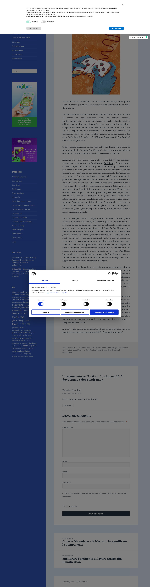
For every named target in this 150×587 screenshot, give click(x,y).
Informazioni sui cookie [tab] (105, 280)
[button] (123, 5)
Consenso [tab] (44, 280)
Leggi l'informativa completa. (56, 293)
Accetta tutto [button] (116, 28)
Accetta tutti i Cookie (104, 312)
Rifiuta (46, 312)
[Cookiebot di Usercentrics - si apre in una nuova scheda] (110, 273)
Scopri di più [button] (33, 28)
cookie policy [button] (45, 10)
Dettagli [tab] (75, 280)
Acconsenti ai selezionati (75, 312)
